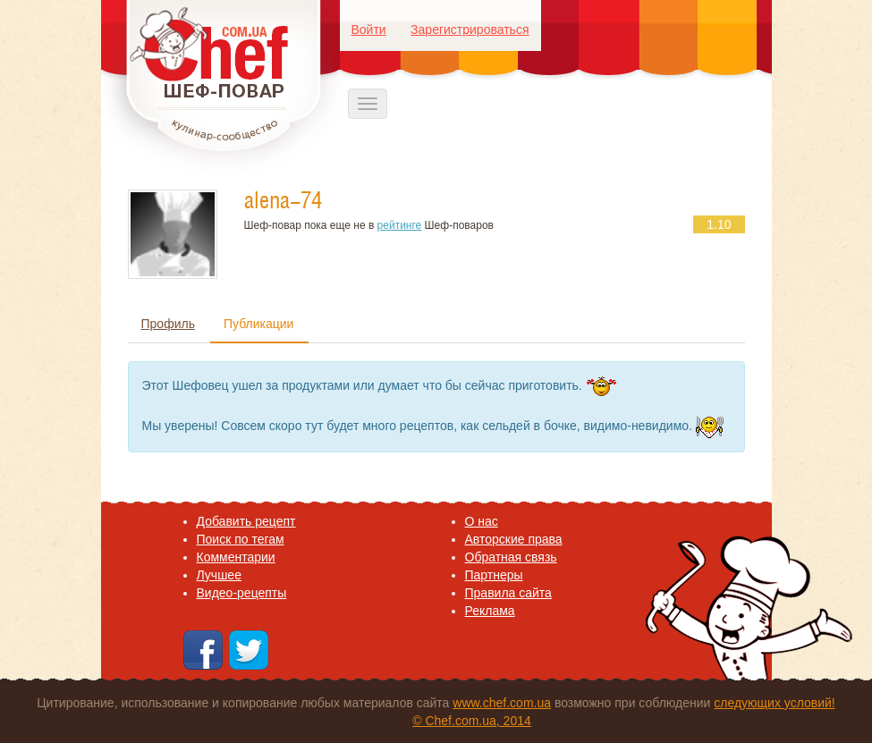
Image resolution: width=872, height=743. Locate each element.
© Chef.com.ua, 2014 (471, 720)
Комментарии (236, 557)
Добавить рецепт (246, 521)
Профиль (168, 324)
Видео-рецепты (242, 593)
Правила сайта (508, 593)
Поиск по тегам (240, 539)
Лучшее (219, 575)
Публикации (258, 324)
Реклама (490, 611)
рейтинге (399, 225)
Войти (368, 29)
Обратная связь (511, 557)
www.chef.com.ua (502, 703)
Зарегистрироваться (470, 29)
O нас (481, 521)
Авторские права (514, 539)
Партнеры (494, 575)
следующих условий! (774, 703)
